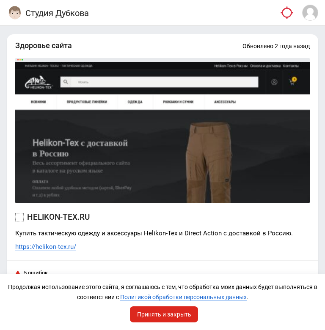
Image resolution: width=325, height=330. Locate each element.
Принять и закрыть (164, 314)
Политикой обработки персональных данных (183, 297)
